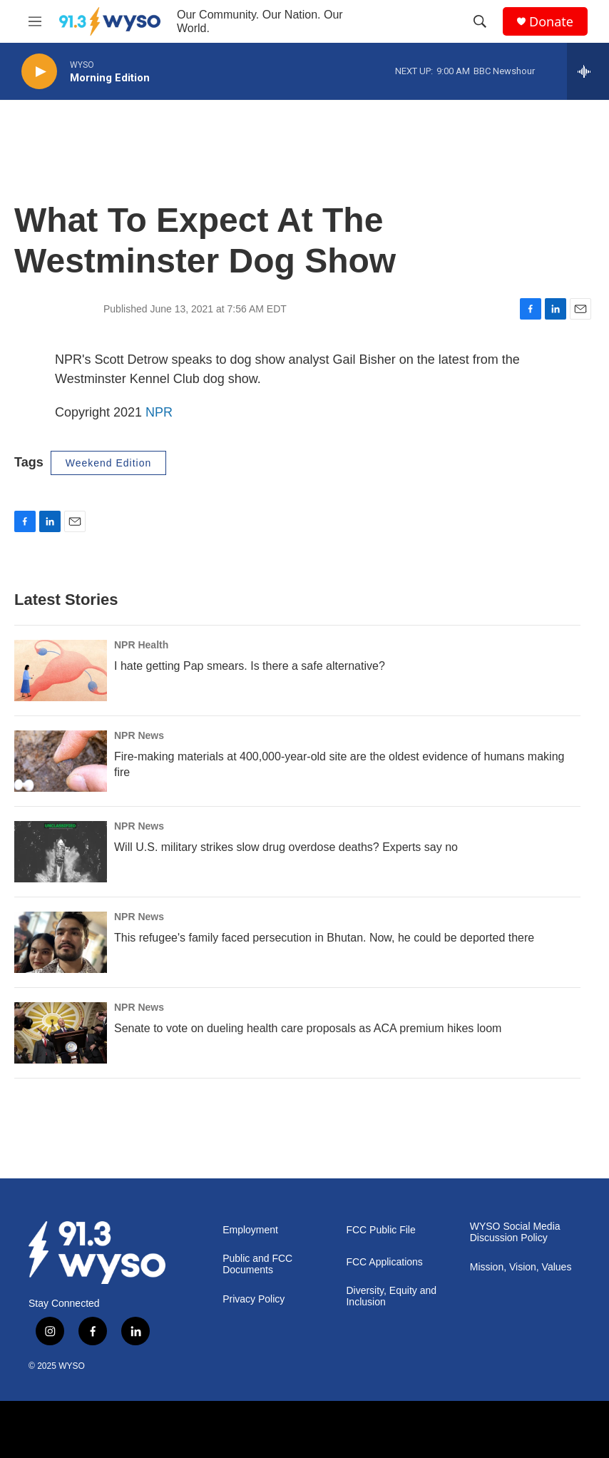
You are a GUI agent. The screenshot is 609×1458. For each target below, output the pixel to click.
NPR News (139, 735)
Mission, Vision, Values (521, 1267)
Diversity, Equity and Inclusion (391, 1296)
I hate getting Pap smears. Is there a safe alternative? (249, 666)
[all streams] (588, 71)
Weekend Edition (109, 463)
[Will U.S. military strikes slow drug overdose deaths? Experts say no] (60, 851)
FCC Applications (384, 1262)
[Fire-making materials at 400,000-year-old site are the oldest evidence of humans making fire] (60, 761)
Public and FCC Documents (257, 1264)
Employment (250, 1230)
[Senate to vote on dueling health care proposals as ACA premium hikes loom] (60, 1033)
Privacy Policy (253, 1299)
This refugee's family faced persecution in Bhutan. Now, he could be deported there (324, 938)
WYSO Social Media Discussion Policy (515, 1232)
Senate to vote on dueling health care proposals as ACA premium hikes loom (307, 1028)
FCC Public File (380, 1230)
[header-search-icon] (479, 21)
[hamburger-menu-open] (34, 21)
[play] (39, 71)
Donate (551, 21)
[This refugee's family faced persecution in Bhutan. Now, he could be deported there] (60, 942)
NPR (159, 412)
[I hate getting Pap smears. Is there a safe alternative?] (60, 670)
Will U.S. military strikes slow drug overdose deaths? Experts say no (286, 847)
